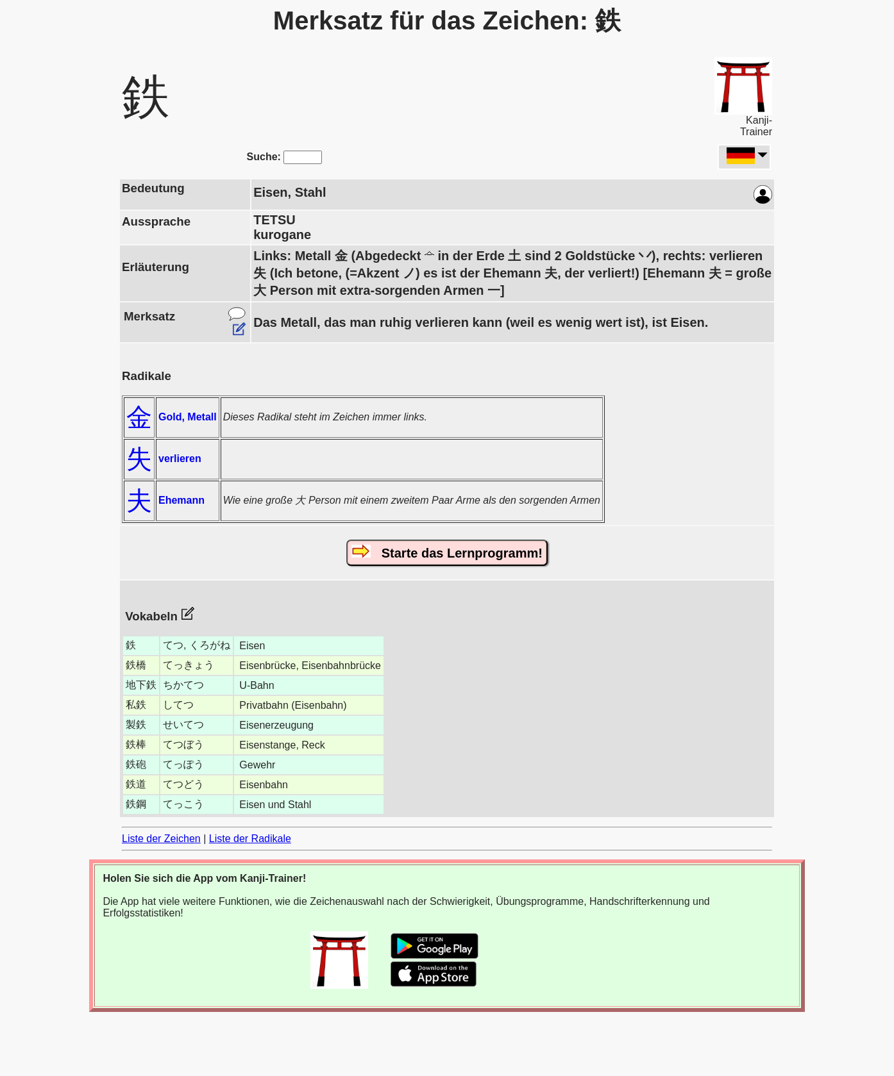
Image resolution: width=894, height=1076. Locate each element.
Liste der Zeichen (161, 838)
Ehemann (181, 500)
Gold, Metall (187, 416)
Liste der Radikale (250, 838)
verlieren (179, 458)
